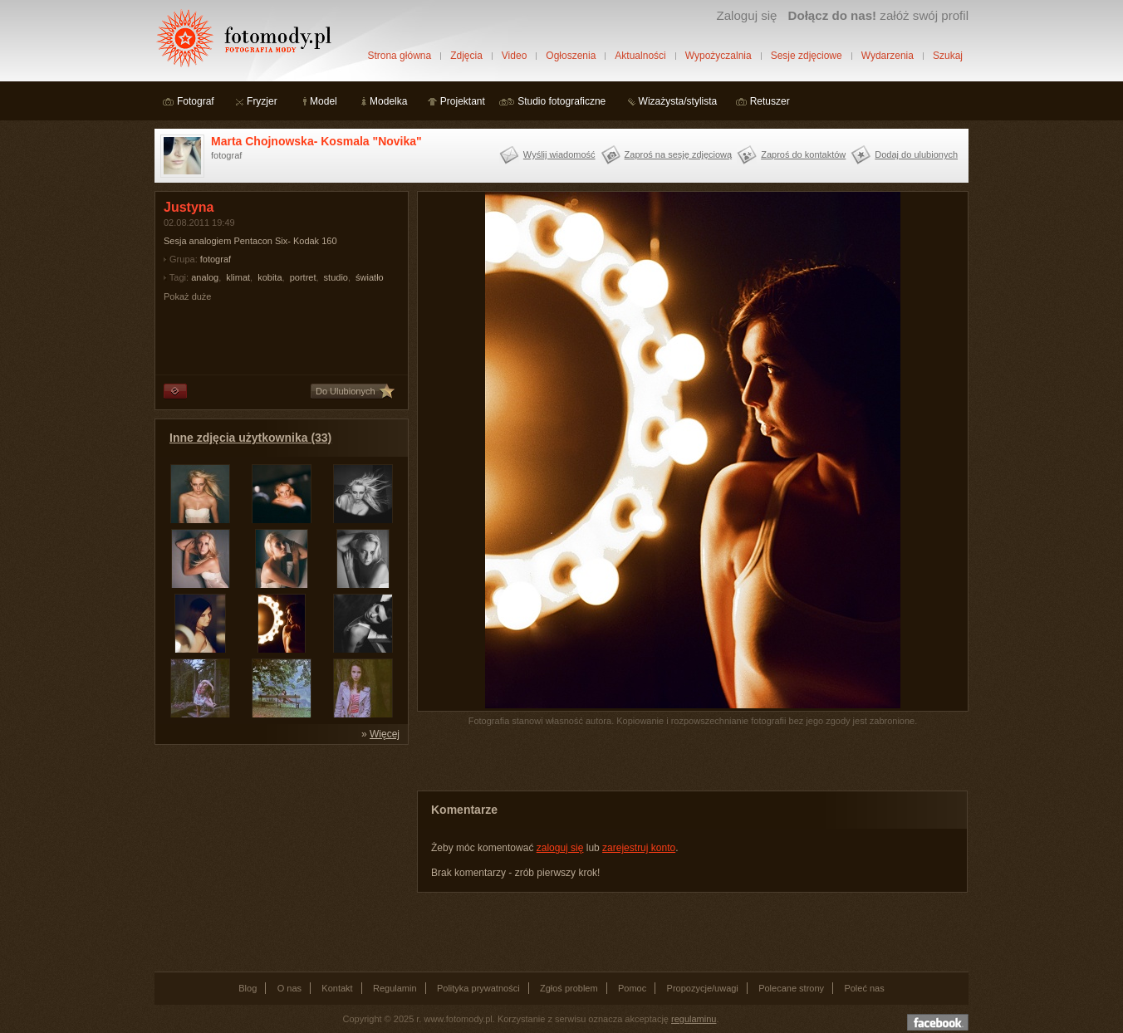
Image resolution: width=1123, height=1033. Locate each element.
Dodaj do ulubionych (916, 154)
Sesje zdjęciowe (806, 55)
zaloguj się (560, 848)
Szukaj (948, 55)
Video (514, 55)
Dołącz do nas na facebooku (938, 1022)
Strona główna (399, 55)
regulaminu (693, 1019)
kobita (269, 277)
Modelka (388, 101)
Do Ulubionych (345, 391)
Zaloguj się (746, 15)
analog (204, 277)
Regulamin (395, 988)
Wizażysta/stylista (678, 101)
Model (323, 101)
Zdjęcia (466, 55)
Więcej (385, 734)
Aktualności (640, 55)
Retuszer (770, 101)
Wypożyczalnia (718, 55)
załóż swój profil (878, 15)
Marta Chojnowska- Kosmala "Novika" (316, 141)
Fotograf (195, 101)
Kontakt (336, 988)
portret (303, 277)
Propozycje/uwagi (702, 988)
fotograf (215, 259)
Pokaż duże (187, 296)
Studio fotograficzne (561, 101)
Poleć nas (864, 988)
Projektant (462, 101)
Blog (247, 988)
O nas (289, 988)
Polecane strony (791, 988)
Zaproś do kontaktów (803, 154)
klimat (238, 277)
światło (370, 277)
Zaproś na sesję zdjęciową (679, 154)
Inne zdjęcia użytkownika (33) (250, 437)
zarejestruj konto (638, 848)
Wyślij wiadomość (559, 154)
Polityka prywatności (478, 988)
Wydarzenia (887, 55)
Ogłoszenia (571, 55)
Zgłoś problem (569, 988)
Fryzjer (262, 101)
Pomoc (632, 988)
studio (336, 277)
